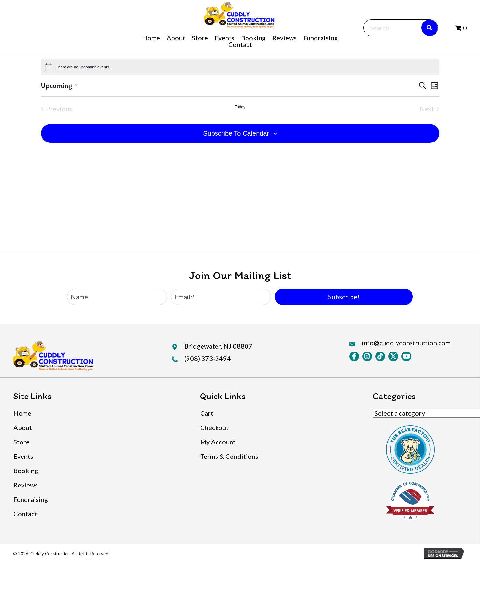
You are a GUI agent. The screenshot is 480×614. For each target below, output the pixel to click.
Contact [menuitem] (25, 513)
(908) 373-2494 (207, 358)
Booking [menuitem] (25, 470)
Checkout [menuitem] (214, 427)
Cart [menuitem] (206, 413)
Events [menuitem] (23, 456)
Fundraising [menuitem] (30, 499)
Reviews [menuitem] (25, 485)
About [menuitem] (22, 427)
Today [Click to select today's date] (240, 107)
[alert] (240, 67)
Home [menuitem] (22, 413)
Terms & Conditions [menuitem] (229, 456)
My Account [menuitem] (218, 442)
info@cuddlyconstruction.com (406, 343)
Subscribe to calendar (236, 133)
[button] (344, 297)
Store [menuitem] (21, 442)
